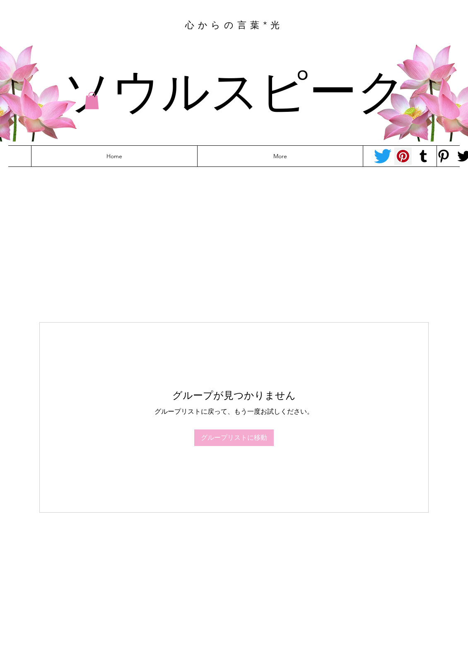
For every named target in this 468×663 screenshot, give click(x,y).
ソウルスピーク (234, 88)
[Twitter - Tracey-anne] (382, 156)
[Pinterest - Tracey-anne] (403, 156)
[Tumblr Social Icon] (423, 156)
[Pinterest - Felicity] (443, 156)
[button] (91, 100)
